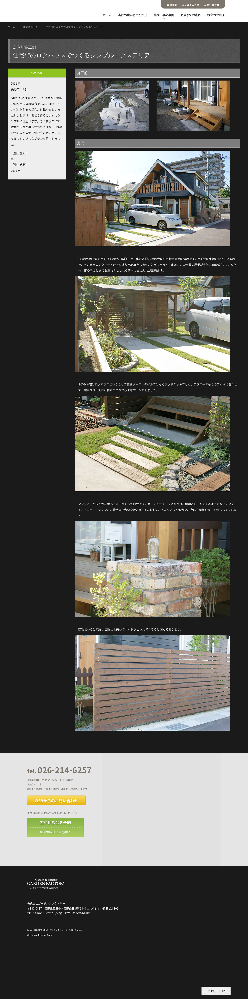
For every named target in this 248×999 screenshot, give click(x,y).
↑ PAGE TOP (216, 991)
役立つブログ (216, 15)
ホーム (107, 15)
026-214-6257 (59, 770)
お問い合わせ (211, 4)
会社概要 (172, 4)
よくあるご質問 (190, 4)
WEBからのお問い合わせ (56, 800)
